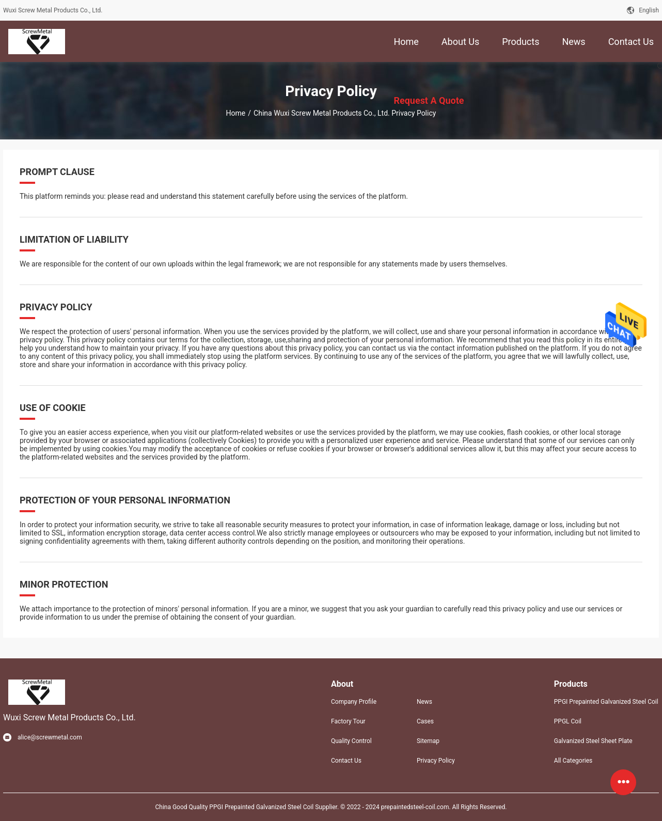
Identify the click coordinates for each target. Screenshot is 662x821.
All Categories (573, 760)
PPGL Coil (567, 721)
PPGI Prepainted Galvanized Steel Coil (606, 701)
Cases (425, 721)
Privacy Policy (436, 760)
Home (236, 113)
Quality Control (351, 741)
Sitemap (428, 741)
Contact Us (346, 760)
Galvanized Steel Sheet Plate (593, 741)
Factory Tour (348, 721)
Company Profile (353, 701)
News (424, 701)
